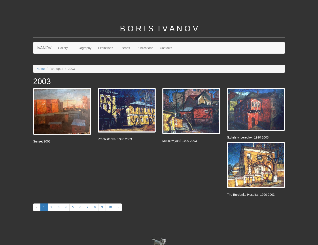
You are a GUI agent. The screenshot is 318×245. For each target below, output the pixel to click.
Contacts (166, 48)
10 (110, 207)
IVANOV (44, 48)
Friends (125, 48)
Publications (144, 48)
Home (40, 68)
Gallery (64, 48)
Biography (84, 48)
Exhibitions (105, 48)
